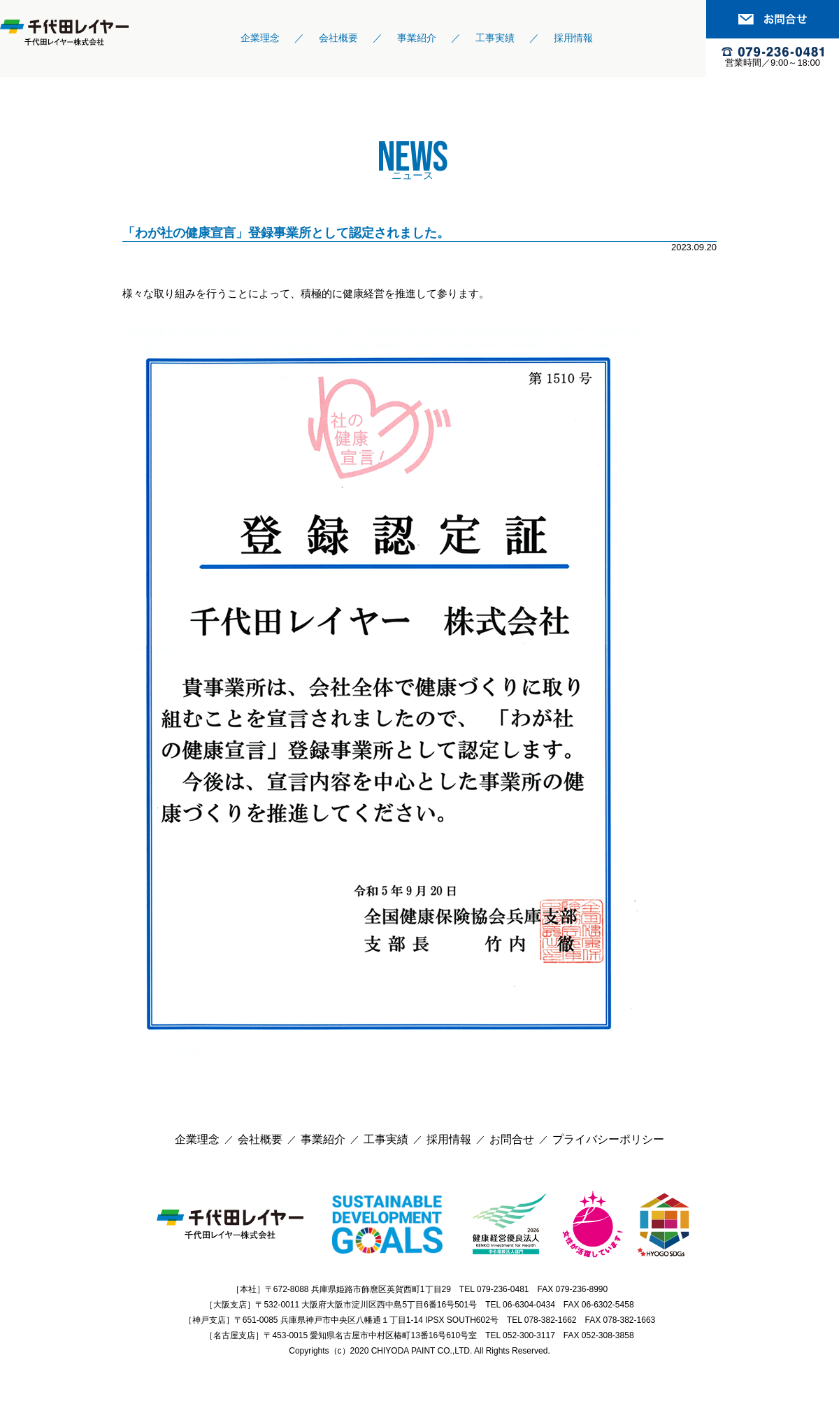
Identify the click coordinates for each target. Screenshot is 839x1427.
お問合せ (511, 1139)
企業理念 (260, 37)
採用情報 (573, 37)
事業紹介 (416, 37)
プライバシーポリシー (608, 1139)
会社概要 (338, 37)
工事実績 (495, 37)
